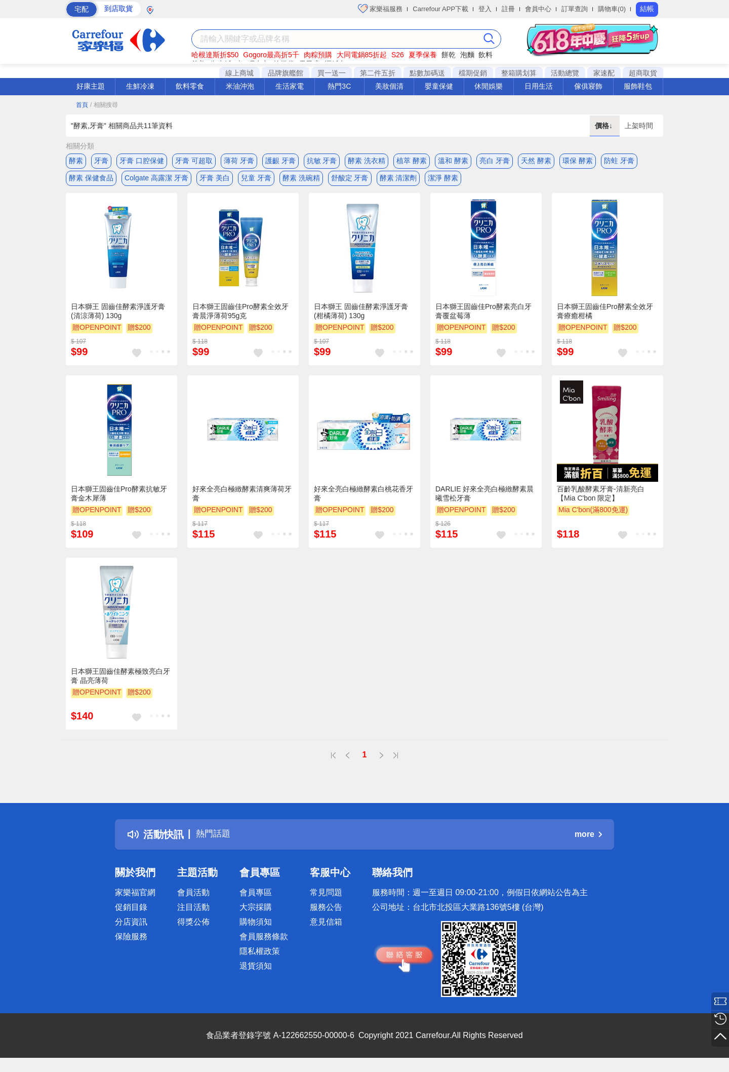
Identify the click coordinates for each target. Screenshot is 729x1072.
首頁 (82, 104)
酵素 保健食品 (91, 181)
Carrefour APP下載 (440, 9)
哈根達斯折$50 (214, 55)
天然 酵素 (536, 161)
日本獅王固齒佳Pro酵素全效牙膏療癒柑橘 (605, 317)
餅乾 (448, 55)
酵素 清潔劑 (398, 181)
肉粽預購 (318, 55)
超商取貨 (643, 73)
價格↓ (605, 126)
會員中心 (538, 9)
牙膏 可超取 (194, 161)
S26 (397, 55)
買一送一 (331, 73)
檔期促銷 (473, 73)
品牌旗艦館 (285, 73)
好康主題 (90, 86)
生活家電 (289, 86)
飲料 (485, 55)
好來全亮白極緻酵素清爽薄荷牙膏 (242, 499)
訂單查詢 (574, 9)
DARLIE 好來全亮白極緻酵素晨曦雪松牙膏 (484, 499)
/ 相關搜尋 (104, 104)
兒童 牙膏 (256, 181)
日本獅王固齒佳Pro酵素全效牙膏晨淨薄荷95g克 (240, 317)
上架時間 (639, 126)
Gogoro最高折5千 (271, 55)
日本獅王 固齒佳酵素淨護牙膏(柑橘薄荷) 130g (361, 317)
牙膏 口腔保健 (141, 161)
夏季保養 (423, 55)
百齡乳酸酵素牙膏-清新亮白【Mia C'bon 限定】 (600, 499)
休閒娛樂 (488, 86)
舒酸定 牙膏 (350, 181)
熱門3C (339, 86)
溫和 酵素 (453, 161)
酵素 (76, 161)
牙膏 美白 (214, 181)
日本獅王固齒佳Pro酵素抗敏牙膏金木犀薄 (119, 499)
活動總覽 (565, 73)
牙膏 (101, 161)
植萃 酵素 (411, 161)
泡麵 (467, 55)
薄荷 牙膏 (239, 161)
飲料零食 (190, 86)
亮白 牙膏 (494, 161)
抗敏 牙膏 (322, 161)
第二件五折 (377, 73)
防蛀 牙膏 (619, 161)
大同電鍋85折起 (362, 55)
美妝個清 (389, 86)
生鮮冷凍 (140, 86)
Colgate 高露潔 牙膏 (156, 181)
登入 (485, 9)
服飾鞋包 (638, 86)
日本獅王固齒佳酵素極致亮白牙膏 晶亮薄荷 (120, 681)
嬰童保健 (439, 86)
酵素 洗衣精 (366, 161)
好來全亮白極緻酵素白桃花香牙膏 (363, 499)
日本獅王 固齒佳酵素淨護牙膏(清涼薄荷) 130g (118, 317)
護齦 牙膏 (280, 161)
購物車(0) (612, 9)
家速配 (604, 73)
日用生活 (538, 86)
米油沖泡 (240, 86)
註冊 (508, 9)
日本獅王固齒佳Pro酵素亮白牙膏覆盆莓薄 (483, 317)
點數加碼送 (427, 73)
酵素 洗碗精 (301, 181)
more (588, 840)
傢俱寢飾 (588, 86)
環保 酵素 (577, 161)
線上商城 (239, 73)
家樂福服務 (380, 8)
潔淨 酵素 (443, 181)
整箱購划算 (519, 73)
